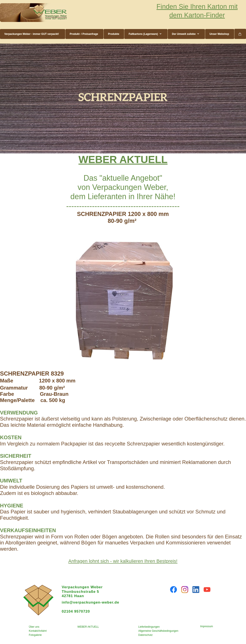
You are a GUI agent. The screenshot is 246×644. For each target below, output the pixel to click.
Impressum (206, 626)
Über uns (34, 626)
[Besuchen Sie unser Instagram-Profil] (184, 589)
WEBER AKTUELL (88, 626)
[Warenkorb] (240, 34)
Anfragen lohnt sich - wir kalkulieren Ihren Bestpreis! (122, 561)
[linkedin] (195, 589)
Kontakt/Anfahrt (38, 630)
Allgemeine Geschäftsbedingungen (158, 630)
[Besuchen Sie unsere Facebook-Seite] (173, 589)
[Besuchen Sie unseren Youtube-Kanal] (207, 589)
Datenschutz (145, 634)
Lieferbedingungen (149, 626)
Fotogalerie (35, 634)
